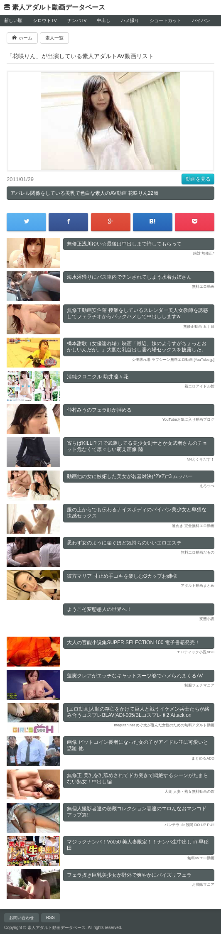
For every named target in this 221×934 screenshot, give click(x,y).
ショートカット (166, 20)
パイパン (201, 20)
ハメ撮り (130, 20)
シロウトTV (45, 20)
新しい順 (13, 20)
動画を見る (198, 179)
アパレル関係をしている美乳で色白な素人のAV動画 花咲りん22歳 (84, 193)
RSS (50, 917)
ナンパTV (77, 20)
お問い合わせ (21, 917)
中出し (103, 20)
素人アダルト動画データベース (58, 7)
